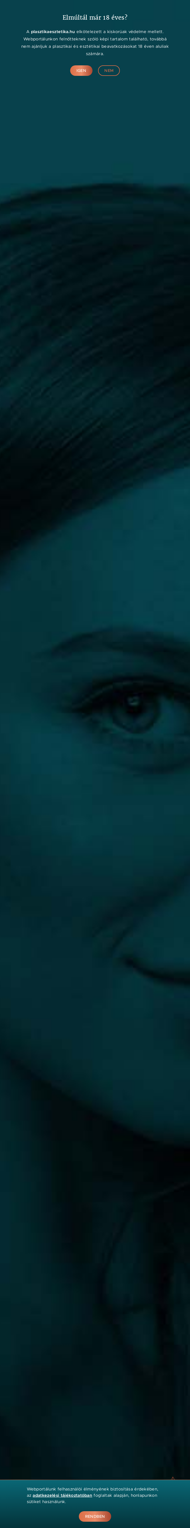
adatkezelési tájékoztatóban (62, 1495)
